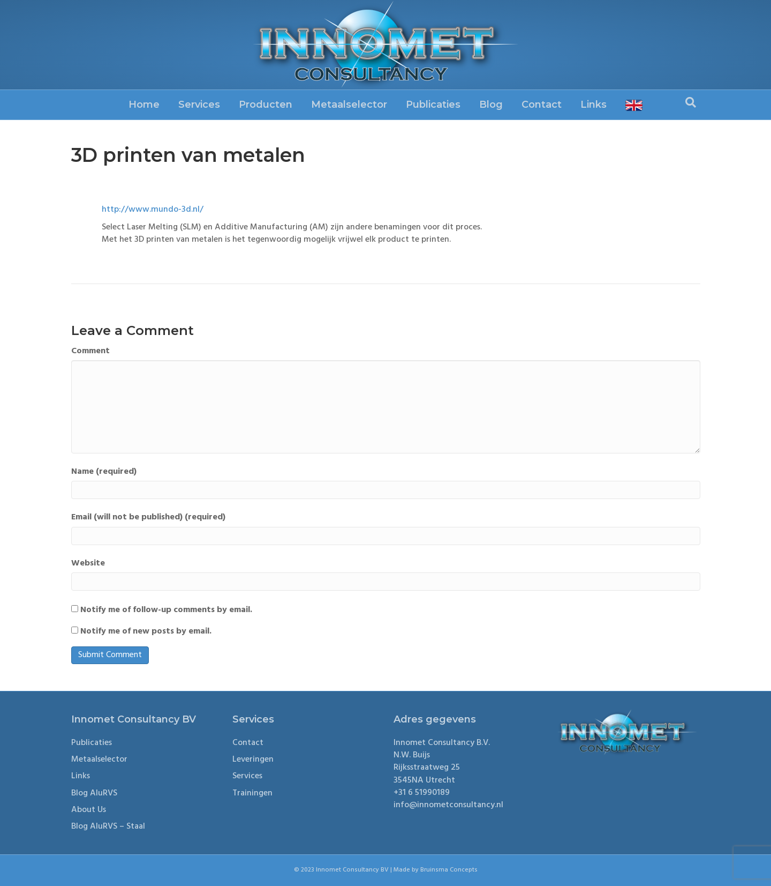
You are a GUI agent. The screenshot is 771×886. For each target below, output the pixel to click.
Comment (90, 351)
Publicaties (433, 104)
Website (88, 563)
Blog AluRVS (94, 793)
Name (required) (104, 472)
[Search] (690, 102)
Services (199, 104)
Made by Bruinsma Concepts (436, 870)
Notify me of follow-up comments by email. (166, 610)
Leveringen (253, 759)
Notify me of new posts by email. (145, 632)
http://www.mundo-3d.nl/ (152, 210)
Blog (491, 104)
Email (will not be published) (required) (148, 517)
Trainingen (252, 793)
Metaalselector (349, 104)
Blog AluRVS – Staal (108, 826)
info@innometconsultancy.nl (448, 805)
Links (593, 104)
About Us (88, 810)
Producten (265, 104)
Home (144, 104)
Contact (541, 104)
